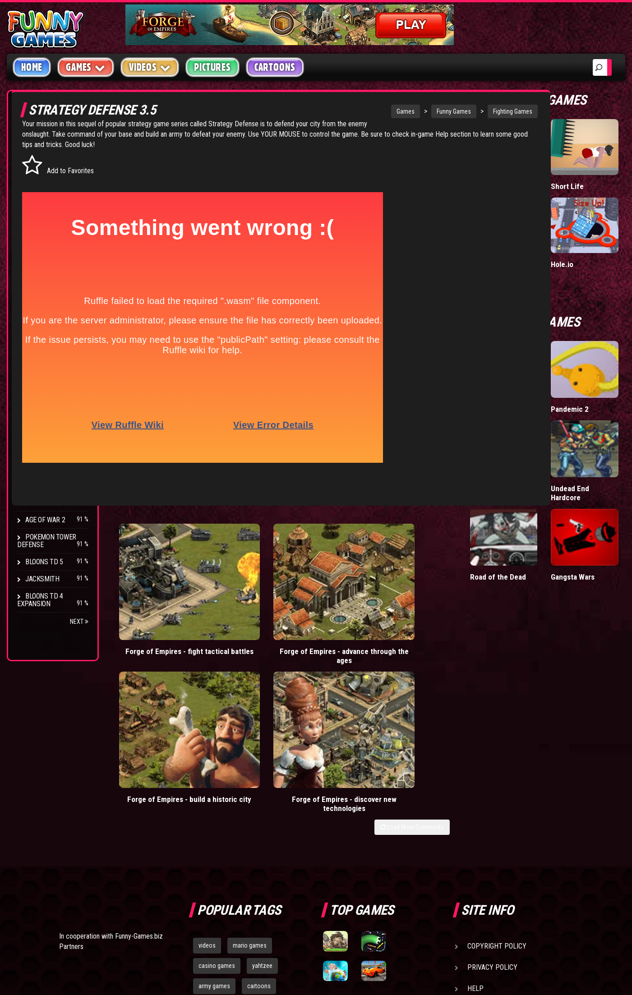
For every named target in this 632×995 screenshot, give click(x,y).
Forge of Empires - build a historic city (350, 596)
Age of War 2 (45, 520)
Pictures (212, 67)
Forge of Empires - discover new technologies (446, 601)
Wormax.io (531, 182)
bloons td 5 (212, 814)
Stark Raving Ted (52, 485)
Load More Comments (456, 628)
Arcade (37, 159)
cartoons (259, 794)
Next (79, 621)
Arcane (37, 502)
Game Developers (496, 818)
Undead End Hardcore (592, 434)
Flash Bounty (47, 409)
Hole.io (584, 243)
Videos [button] (150, 67)
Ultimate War (534, 369)
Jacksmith (42, 579)
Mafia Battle (533, 243)
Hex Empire (42, 426)
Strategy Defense (148, 134)
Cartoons (274, 67)
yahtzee (262, 774)
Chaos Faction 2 (50, 468)
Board (35, 279)
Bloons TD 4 (44, 392)
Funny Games (397, 111)
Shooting (40, 193)
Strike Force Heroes (41, 447)
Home (31, 67)
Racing (36, 228)
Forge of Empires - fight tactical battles (159, 596)
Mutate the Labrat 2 (531, 434)
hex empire (258, 814)
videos (207, 753)
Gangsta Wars (595, 499)
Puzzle (36, 176)
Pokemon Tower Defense (46, 541)
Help (475, 796)
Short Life (589, 182)
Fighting (38, 211)
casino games (216, 774)
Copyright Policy (496, 754)
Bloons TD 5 (44, 561)
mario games (250, 753)
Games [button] (86, 67)
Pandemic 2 (592, 369)
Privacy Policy (492, 775)
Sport (35, 245)
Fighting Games (455, 111)
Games (349, 111)
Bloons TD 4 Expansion (40, 600)
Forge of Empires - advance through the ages (255, 601)
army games (214, 794)
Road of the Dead (532, 504)
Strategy (40, 262)
